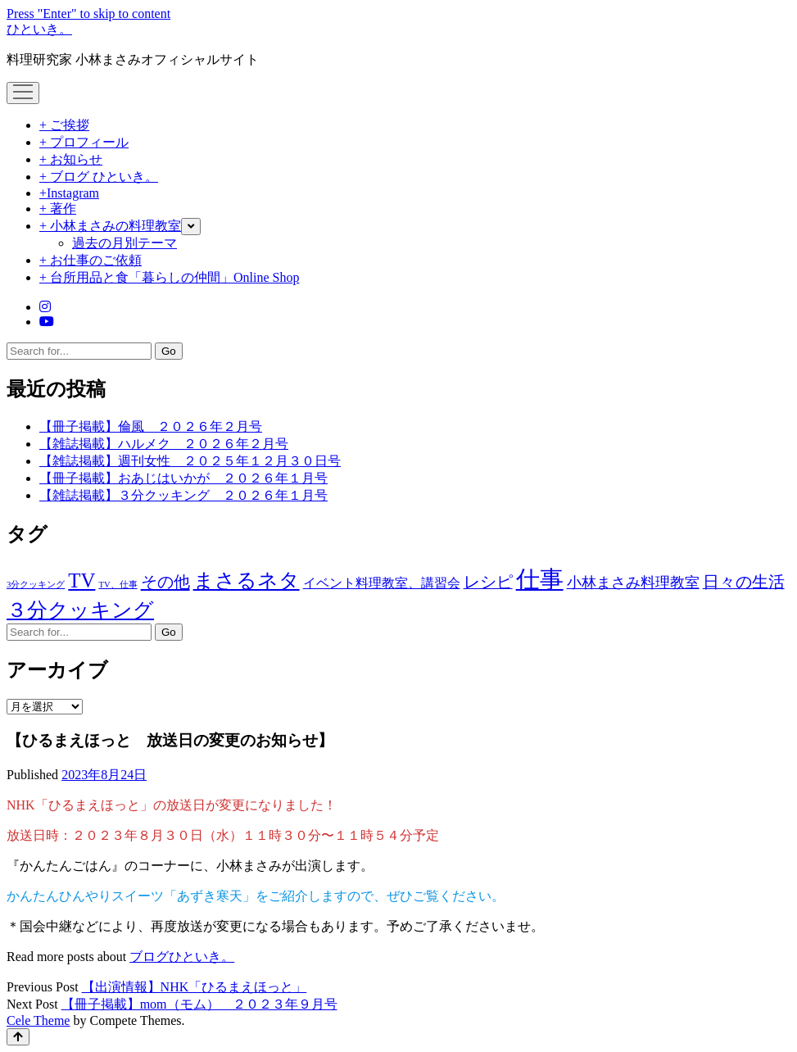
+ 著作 (57, 208)
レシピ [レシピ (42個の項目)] (488, 582)
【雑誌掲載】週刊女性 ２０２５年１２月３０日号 (190, 461)
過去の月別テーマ (124, 243)
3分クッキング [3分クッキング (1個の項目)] (36, 584)
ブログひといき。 (181, 957)
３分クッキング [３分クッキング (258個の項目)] (80, 610)
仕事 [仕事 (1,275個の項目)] (540, 579)
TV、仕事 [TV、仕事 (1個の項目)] (117, 584)
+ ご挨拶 (64, 125)
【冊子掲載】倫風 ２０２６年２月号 (150, 426)
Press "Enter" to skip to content (88, 13)
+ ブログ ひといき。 (98, 177)
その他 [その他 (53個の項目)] (165, 582)
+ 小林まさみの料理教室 (110, 226)
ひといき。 (39, 29)
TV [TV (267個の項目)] (81, 580)
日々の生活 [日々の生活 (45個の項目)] (744, 582)
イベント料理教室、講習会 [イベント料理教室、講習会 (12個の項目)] (381, 583)
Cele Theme (38, 1020)
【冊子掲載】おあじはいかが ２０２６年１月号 (183, 478)
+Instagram (69, 193)
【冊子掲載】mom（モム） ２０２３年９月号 (199, 1004)
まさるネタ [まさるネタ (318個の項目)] (246, 580)
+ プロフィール (84, 142)
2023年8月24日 (104, 775)
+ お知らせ (70, 159)
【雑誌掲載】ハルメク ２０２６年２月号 (163, 444)
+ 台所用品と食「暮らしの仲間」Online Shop (169, 277)
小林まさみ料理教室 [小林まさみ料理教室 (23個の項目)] (633, 582)
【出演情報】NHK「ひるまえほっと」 (194, 987)
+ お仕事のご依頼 (90, 260)
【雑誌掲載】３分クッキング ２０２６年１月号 (183, 495)
